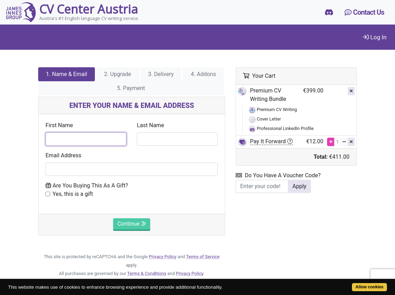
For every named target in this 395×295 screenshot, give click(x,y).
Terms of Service (203, 256)
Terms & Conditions (146, 273)
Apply (299, 186)
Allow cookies (369, 286)
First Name (59, 125)
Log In (375, 37)
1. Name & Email (66, 74)
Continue (131, 223)
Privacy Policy (162, 256)
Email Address (63, 155)
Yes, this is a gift (73, 194)
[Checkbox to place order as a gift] (48, 194)
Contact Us (364, 12)
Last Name (150, 125)
